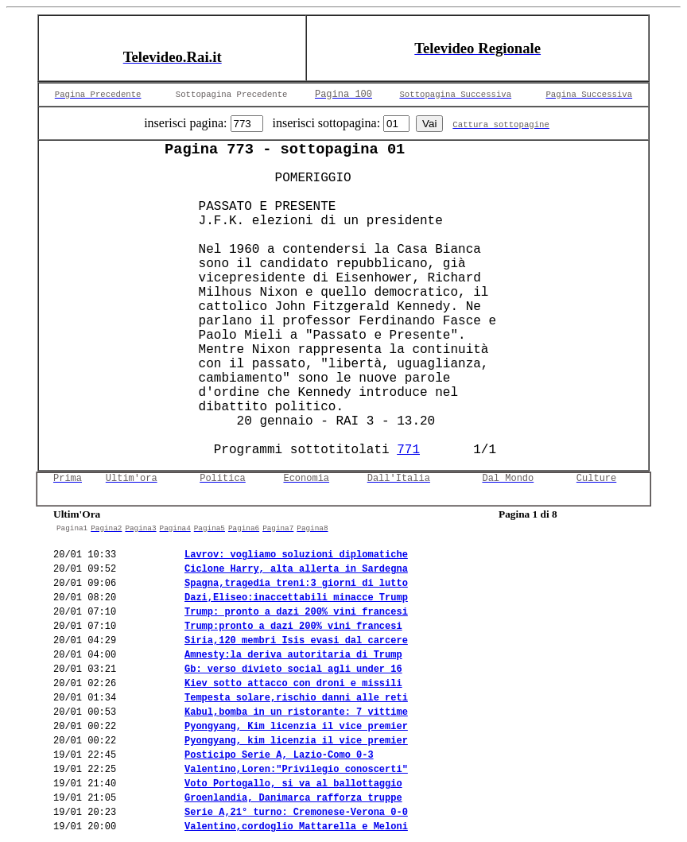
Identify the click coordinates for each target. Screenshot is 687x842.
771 (408, 450)
